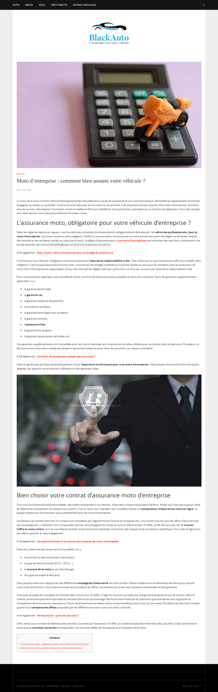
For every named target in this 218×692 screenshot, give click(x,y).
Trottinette (59, 4)
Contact (78, 686)
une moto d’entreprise (131, 240)
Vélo (42, 4)
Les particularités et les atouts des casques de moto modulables (78, 541)
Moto (29, 4)
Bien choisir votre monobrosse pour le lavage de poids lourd (75, 252)
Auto (16, 4)
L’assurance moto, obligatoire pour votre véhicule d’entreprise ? (54, 644)
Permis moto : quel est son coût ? (58, 615)
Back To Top (192, 686)
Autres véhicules (84, 4)
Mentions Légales (58, 686)
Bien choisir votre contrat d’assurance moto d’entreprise (50, 648)
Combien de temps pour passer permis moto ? (66, 356)
